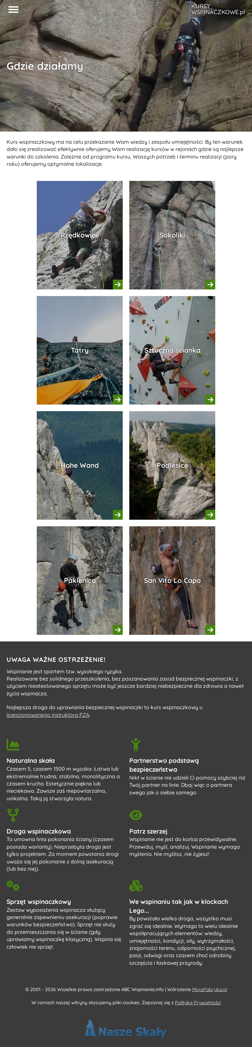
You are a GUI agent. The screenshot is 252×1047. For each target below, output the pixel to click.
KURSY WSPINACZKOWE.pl (218, 9)
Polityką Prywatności (198, 1003)
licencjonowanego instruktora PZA (48, 714)
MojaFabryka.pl (209, 989)
